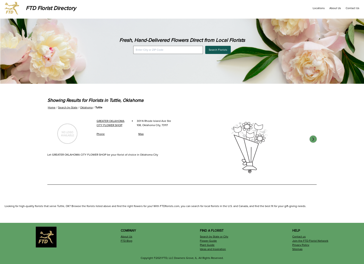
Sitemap (297, 249)
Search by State (68, 107)
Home (51, 107)
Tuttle (98, 107)
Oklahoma (86, 107)
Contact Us (352, 8)
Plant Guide (207, 245)
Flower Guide (208, 241)
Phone (101, 134)
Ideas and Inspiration (213, 249)
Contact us (299, 236)
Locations (319, 8)
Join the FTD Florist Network (310, 241)
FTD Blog (126, 241)
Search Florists (218, 50)
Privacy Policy (300, 245)
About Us (335, 8)
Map (141, 134)
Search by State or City (214, 236)
